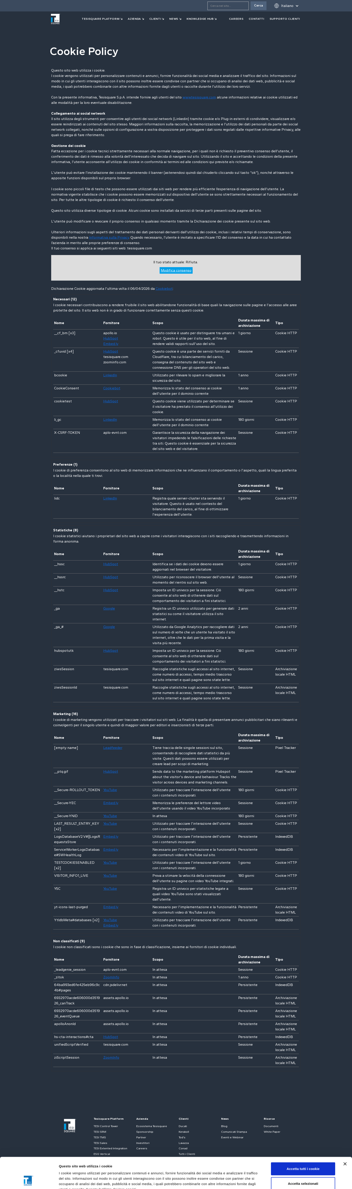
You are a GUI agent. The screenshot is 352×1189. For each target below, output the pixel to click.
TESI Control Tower (106, 1126)
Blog (224, 1126)
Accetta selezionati (303, 1154)
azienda (134, 18)
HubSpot (110, 338)
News (225, 1118)
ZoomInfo (111, 977)
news (173, 18)
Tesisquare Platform (109, 1118)
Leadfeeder (112, 748)
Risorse (269, 1118)
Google (109, 608)
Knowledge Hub (200, 18)
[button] (286, 6)
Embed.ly (110, 344)
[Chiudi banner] (345, 1134)
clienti (155, 18)
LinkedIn (110, 375)
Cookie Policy (138, 1165)
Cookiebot (164, 288)
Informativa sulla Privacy (109, 237)
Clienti (184, 1118)
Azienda (142, 1118)
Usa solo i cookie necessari (303, 1169)
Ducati (183, 1126)
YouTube (110, 790)
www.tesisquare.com (199, 97)
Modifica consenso (176, 270)
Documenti (271, 1126)
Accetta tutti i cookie (303, 1139)
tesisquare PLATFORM (100, 18)
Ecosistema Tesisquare (151, 1126)
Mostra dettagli (236, 1180)
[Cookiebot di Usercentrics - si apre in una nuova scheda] (29, 1180)
